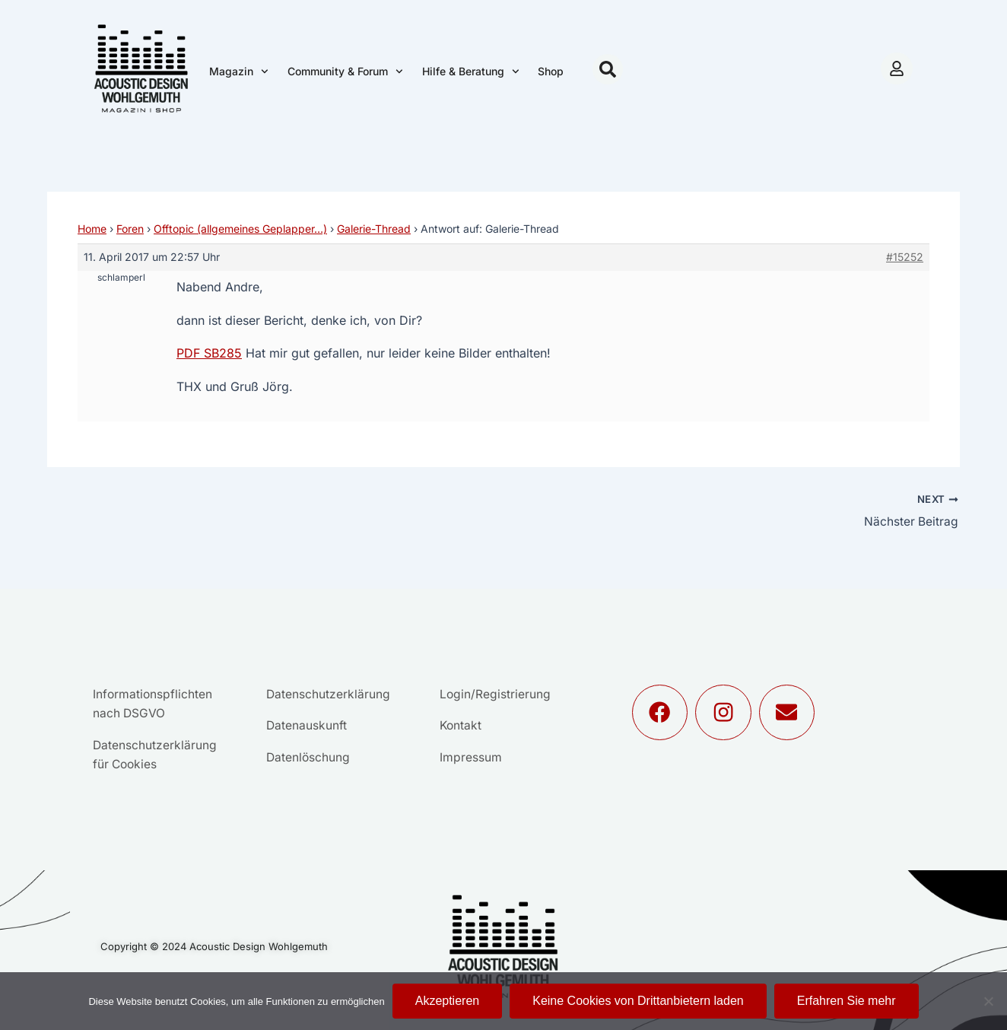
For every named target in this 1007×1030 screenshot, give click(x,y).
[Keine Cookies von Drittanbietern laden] (988, 1001)
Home (92, 228)
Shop (551, 71)
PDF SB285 (209, 353)
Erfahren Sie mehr (846, 1000)
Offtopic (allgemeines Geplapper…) (240, 228)
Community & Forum (345, 71)
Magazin (238, 71)
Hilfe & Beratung (470, 71)
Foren (130, 228)
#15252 (904, 256)
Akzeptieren (447, 1000)
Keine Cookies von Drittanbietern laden (638, 1000)
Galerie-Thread (374, 228)
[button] (607, 69)
